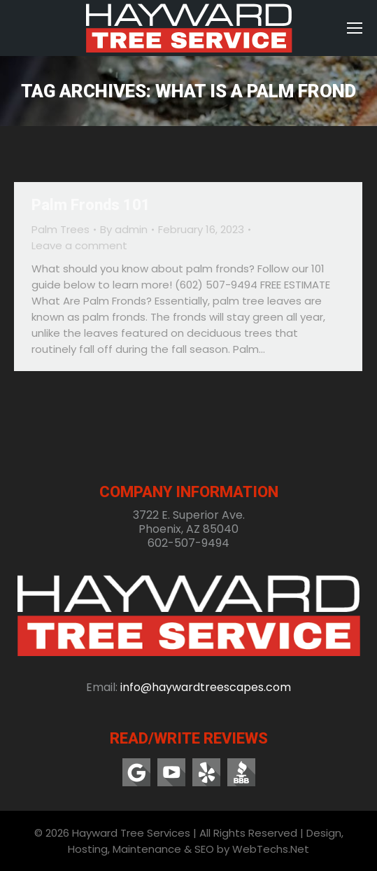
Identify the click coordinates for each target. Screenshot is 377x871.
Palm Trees (60, 229)
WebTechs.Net (270, 849)
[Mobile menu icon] (354, 28)
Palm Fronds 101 (90, 205)
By (124, 229)
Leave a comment (79, 245)
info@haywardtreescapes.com (205, 687)
